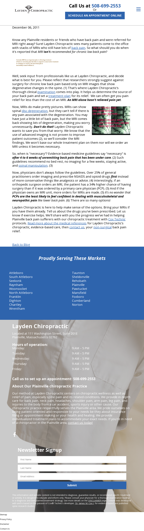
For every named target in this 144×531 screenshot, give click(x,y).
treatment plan (59, 96)
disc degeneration (35, 111)
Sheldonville (80, 277)
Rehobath (79, 281)
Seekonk (15, 281)
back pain (78, 48)
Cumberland (81, 301)
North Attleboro (21, 293)
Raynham (16, 285)
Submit (72, 485)
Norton (77, 305)
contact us (76, 227)
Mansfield (79, 293)
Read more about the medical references (57, 223)
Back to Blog (21, 245)
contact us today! (80, 423)
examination (46, 92)
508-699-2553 (106, 6)
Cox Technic (116, 219)
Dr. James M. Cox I (84, 503)
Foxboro (78, 297)
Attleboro (16, 273)
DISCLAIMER (94, 500)
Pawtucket (79, 289)
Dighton (15, 301)
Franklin (15, 297)
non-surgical (102, 227)
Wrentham (17, 309)
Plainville (78, 285)
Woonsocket (18, 289)
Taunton (78, 273)
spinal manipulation (33, 165)
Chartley (15, 305)
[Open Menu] (138, 9)
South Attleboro (21, 277)
